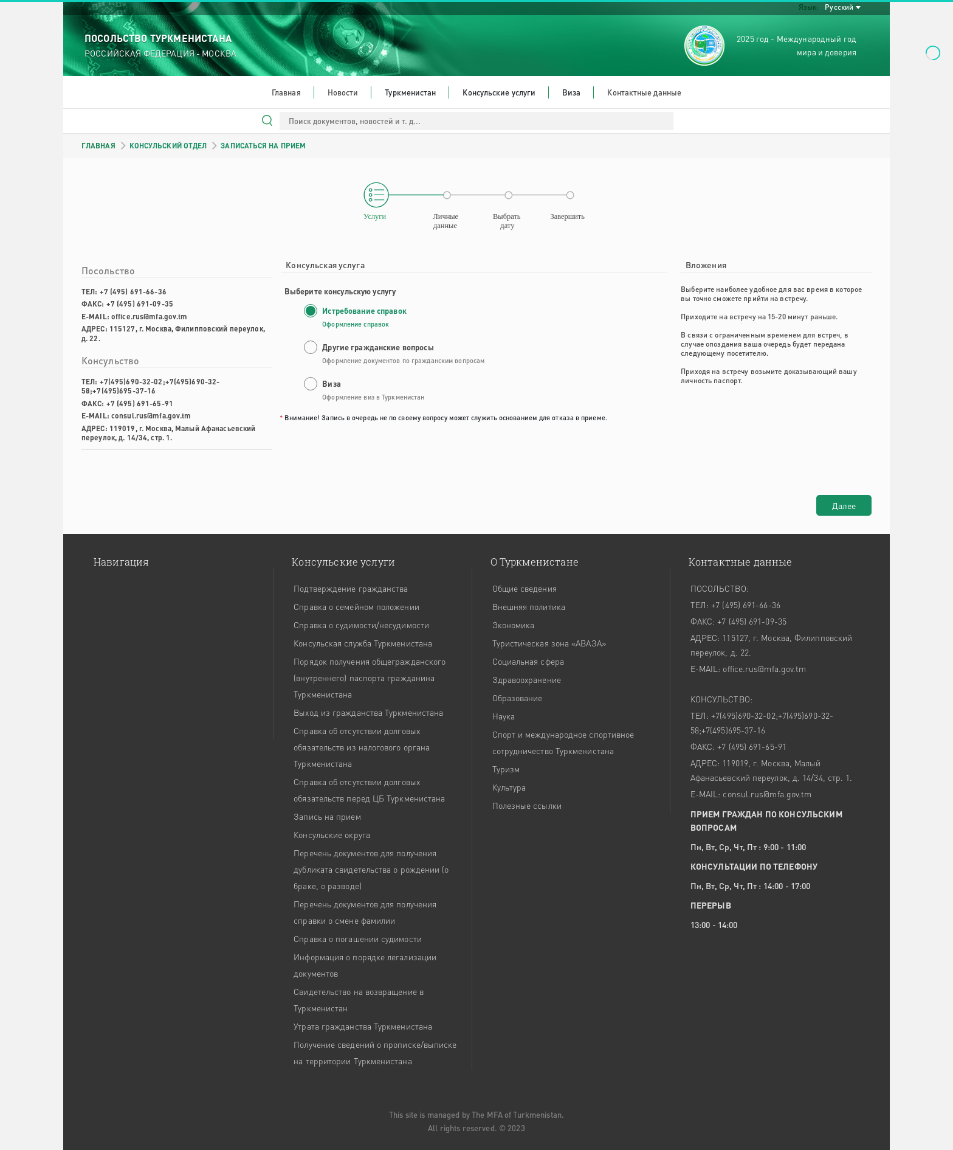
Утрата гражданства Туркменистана (363, 1025)
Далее (844, 505)
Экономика (513, 624)
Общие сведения (524, 588)
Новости (343, 92)
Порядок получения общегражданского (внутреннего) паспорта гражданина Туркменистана (370, 677)
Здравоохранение (526, 679)
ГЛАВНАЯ (98, 145)
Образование (517, 697)
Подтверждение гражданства (351, 588)
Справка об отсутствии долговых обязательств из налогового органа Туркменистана (362, 747)
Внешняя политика (528, 606)
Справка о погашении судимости (358, 938)
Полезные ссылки (527, 805)
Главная (286, 92)
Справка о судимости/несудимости (361, 624)
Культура (509, 786)
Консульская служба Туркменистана (363, 642)
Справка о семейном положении (356, 606)
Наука (503, 715)
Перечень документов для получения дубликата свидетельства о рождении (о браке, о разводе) (371, 869)
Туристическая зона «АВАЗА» (549, 642)
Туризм (506, 768)
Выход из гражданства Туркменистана (368, 712)
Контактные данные (644, 92)
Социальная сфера (528, 661)
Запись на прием (327, 816)
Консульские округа (332, 834)
